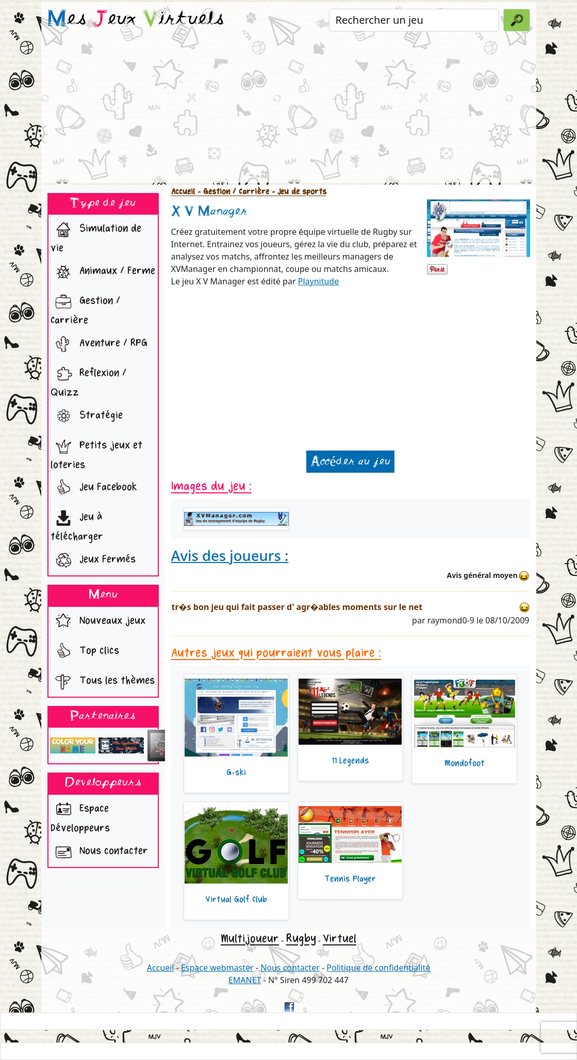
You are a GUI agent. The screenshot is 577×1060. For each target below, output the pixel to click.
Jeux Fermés (93, 560)
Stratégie (87, 416)
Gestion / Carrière (85, 308)
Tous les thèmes (103, 682)
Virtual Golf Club (236, 899)
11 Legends (350, 760)
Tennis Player (350, 879)
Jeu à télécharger (77, 524)
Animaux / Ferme (103, 272)
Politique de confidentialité (378, 967)
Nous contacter (99, 852)
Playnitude (318, 281)
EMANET (244, 980)
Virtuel (339, 938)
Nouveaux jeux (98, 622)
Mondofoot (464, 763)
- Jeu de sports (297, 191)
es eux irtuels (135, 19)
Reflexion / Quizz (88, 380)
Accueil (183, 191)
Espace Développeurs (80, 816)
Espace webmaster (217, 967)
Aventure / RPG (99, 344)
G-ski (236, 772)
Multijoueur (250, 938)
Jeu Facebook (94, 488)
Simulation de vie (96, 236)
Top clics (85, 652)
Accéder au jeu (350, 462)
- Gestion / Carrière (232, 191)
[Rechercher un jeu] (414, 20)
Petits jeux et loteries (96, 452)
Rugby (301, 938)
